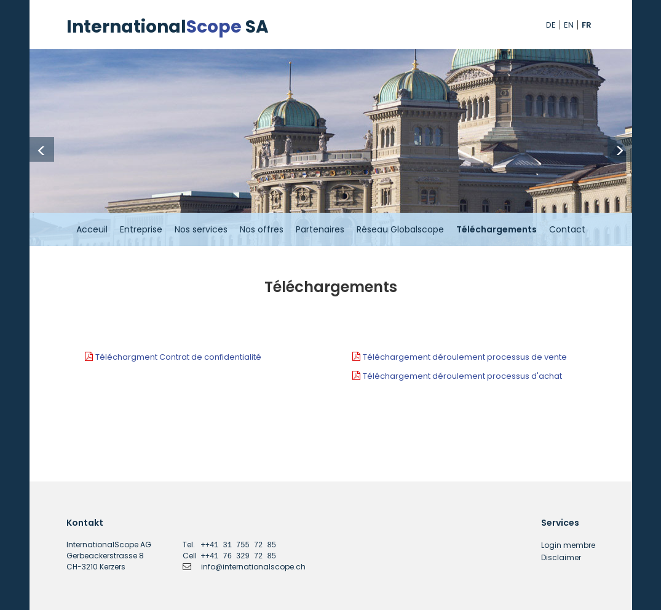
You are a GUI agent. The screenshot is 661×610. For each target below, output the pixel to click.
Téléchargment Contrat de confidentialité (178, 357)
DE (551, 25)
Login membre (568, 545)
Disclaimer (561, 557)
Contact (567, 229)
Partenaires (320, 229)
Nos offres (261, 229)
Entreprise (141, 229)
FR (587, 25)
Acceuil (92, 229)
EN (569, 25)
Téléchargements (496, 229)
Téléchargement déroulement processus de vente (465, 357)
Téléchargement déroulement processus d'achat (462, 376)
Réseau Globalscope (400, 229)
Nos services (201, 229)
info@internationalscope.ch (253, 566)
